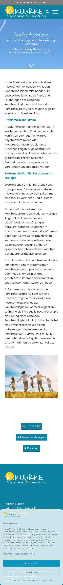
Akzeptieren (31, 563)
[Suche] (46, 12)
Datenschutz (34, 580)
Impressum (47, 580)
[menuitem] (46, 12)
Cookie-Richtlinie (18, 580)
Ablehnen (31, 572)
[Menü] (53, 12)
